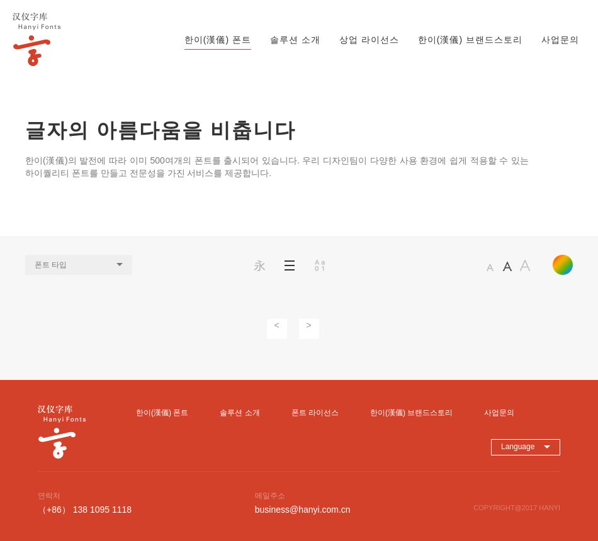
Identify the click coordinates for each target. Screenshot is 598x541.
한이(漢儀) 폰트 (217, 40)
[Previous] (277, 329)
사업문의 (560, 40)
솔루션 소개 (295, 40)
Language (525, 446)
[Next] (309, 329)
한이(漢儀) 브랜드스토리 (470, 40)
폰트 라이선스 (315, 412)
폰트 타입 (79, 264)
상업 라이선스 (369, 40)
